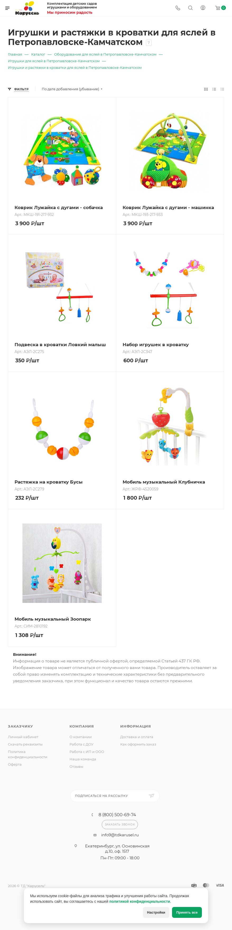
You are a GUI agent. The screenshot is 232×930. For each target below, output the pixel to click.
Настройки (156, 912)
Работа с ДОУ (81, 744)
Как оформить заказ (138, 744)
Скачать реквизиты (25, 744)
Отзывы (76, 766)
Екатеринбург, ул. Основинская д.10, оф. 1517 (117, 848)
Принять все (187, 912)
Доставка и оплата (136, 737)
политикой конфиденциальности (139, 901)
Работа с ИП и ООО (86, 752)
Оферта (15, 764)
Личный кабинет (23, 737)
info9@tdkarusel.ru (120, 834)
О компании (80, 737)
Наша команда (82, 759)
